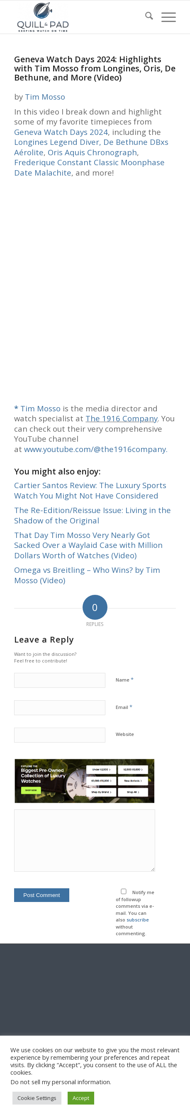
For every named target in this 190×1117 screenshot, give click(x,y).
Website (125, 734)
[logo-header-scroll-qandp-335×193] (78, 17)
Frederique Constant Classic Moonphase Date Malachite (89, 167)
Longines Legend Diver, (57, 142)
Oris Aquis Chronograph (92, 152)
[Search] (145, 17)
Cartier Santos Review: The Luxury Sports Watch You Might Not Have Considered (90, 490)
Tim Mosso (45, 96)
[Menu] (164, 17)
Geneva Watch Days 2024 (61, 132)
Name (125, 679)
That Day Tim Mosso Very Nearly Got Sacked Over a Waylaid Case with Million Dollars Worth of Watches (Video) (88, 545)
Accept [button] (81, 1098)
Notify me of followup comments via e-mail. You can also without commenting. (135, 912)
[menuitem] (145, 17)
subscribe (138, 920)
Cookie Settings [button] (36, 1098)
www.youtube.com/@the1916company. (96, 449)
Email (124, 707)
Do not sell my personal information (60, 1082)
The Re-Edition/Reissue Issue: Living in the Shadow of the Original (92, 515)
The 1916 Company (121, 418)
